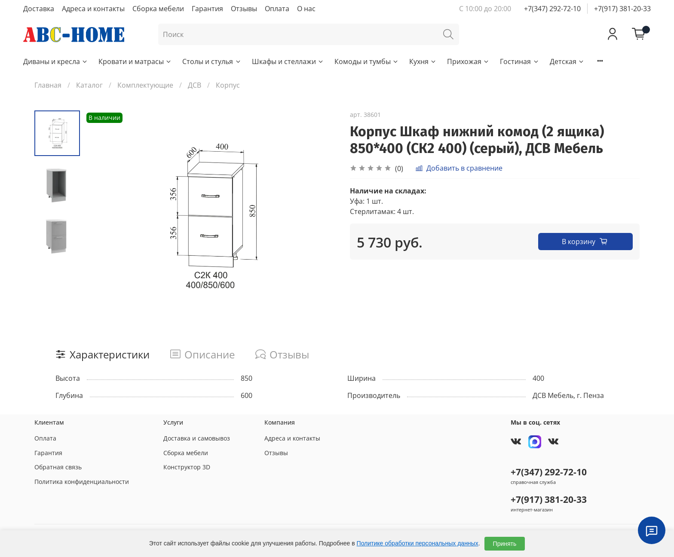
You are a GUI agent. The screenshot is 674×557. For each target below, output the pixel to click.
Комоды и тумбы (366, 61)
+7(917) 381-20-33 (622, 8)
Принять (505, 543)
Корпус (228, 85)
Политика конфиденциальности (81, 481)
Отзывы (244, 8)
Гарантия (207, 8)
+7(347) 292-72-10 (552, 8)
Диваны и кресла (55, 61)
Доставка (38, 8)
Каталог (89, 85)
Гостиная (519, 61)
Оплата (277, 8)
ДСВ (194, 85)
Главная (47, 85)
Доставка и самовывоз (196, 438)
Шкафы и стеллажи (288, 61)
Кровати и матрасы (135, 61)
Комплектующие (145, 85)
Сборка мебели (158, 8)
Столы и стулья (211, 61)
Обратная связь (58, 467)
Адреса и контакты (93, 8)
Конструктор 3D (186, 467)
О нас (306, 8)
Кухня (423, 61)
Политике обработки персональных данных (417, 543)
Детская (567, 61)
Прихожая (468, 61)
